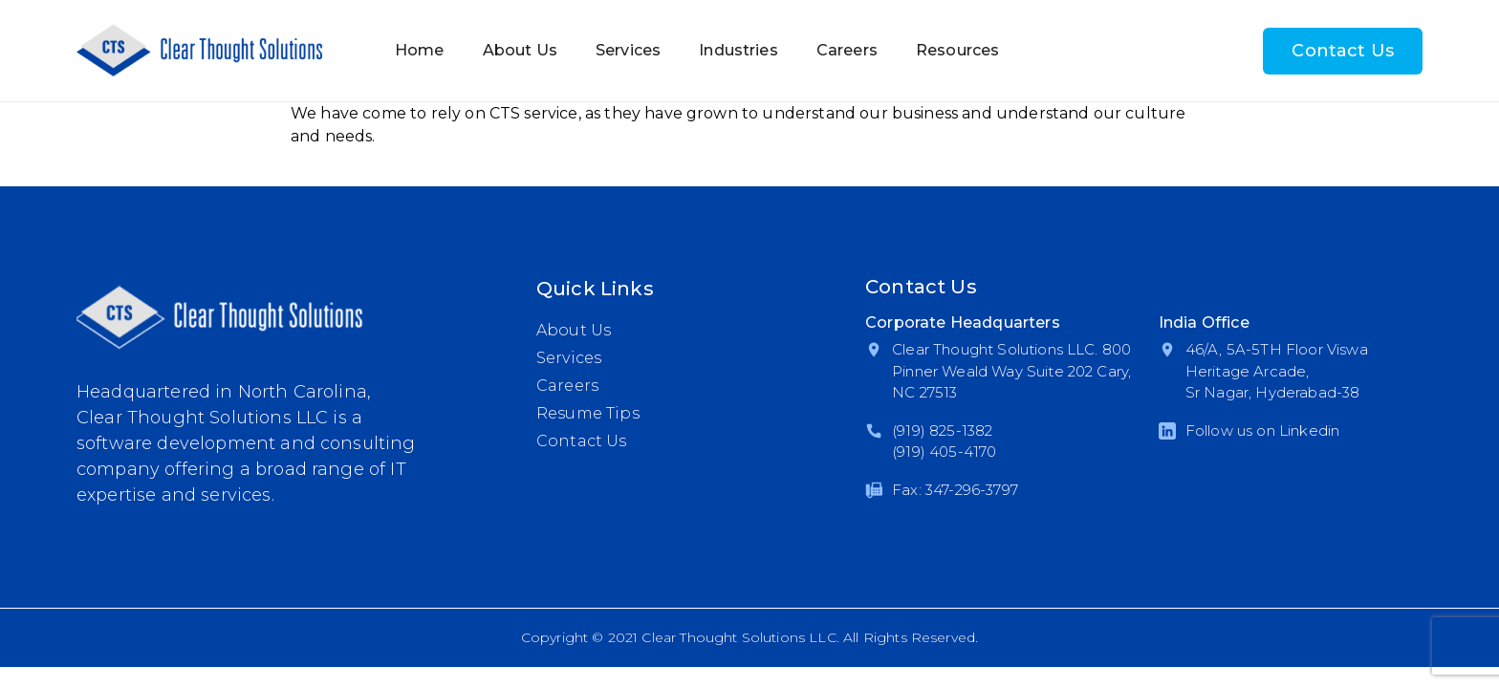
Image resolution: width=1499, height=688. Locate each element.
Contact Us (1343, 50)
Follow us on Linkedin (1262, 430)
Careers (847, 50)
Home (420, 50)
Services (628, 50)
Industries (738, 50)
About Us (520, 50)
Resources (957, 50)
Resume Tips (588, 413)
